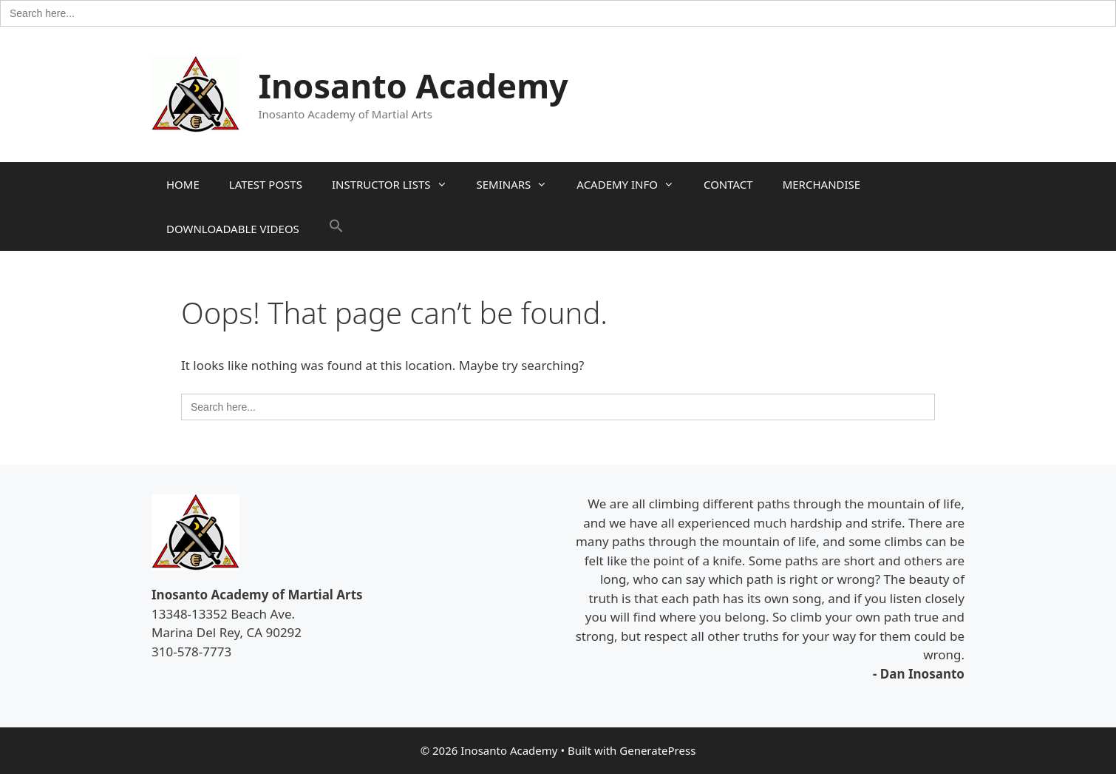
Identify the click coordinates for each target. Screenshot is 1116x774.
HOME (183, 184)
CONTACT (728, 184)
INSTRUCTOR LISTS (397, 184)
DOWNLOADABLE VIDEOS (232, 228)
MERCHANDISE (821, 184)
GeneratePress (657, 750)
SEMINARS (519, 184)
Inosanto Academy (413, 85)
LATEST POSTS (265, 184)
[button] (336, 228)
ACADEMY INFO (632, 184)
